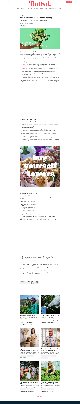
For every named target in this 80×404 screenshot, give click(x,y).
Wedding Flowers (43, 8)
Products (30, 8)
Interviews (51, 8)
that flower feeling (32, 282)
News (56, 8)
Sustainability (23, 25)
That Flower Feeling (24, 64)
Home (18, 8)
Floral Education (29, 322)
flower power (28, 282)
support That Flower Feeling (41, 270)
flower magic (37, 282)
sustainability (23, 281)
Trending (36, 8)
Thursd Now (23, 322)
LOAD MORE (40, 396)
